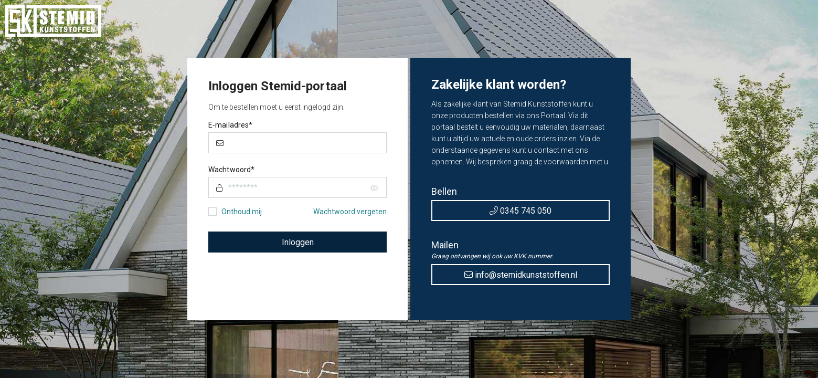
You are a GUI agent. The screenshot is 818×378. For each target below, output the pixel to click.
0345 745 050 (520, 211)
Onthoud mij (241, 211)
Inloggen (298, 242)
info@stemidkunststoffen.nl (520, 275)
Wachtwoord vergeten (350, 211)
